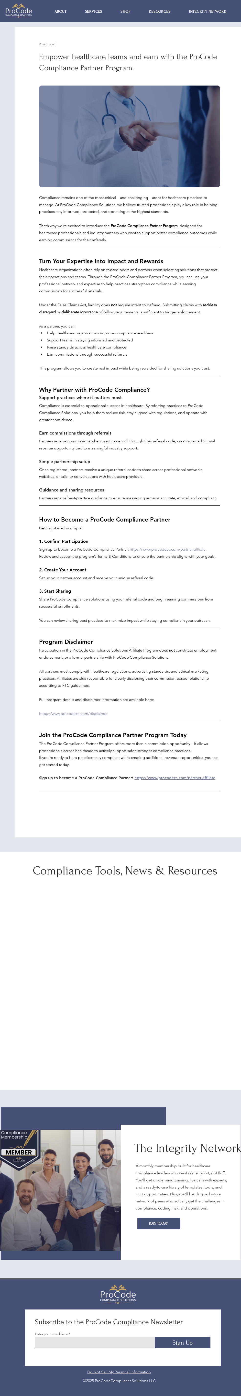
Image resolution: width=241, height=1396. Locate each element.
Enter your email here (51, 1334)
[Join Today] (158, 1223)
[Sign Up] (182, 1342)
